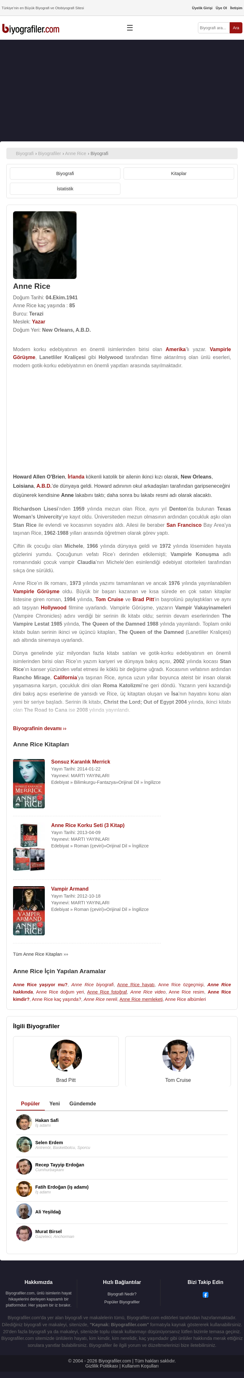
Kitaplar (179, 173)
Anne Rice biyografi (92, 984)
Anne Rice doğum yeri (60, 991)
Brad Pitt (66, 1080)
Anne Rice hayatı (136, 984)
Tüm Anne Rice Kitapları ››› (40, 954)
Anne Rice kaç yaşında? (56, 999)
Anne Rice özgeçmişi (181, 984)
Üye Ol (221, 8)
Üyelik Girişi (202, 8)
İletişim (236, 8)
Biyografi (65, 173)
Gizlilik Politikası (101, 1365)
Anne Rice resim (186, 991)
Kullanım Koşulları (140, 1365)
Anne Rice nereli (100, 999)
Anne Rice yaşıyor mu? (40, 984)
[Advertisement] (122, 90)
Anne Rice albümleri (185, 999)
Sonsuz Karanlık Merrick (80, 761)
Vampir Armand (70, 889)
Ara (236, 27)
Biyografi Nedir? (121, 1294)
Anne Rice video (148, 991)
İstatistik (65, 188)
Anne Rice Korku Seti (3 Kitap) (88, 825)
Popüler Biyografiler (122, 1302)
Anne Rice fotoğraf (107, 991)
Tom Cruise (178, 1080)
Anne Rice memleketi (141, 999)
